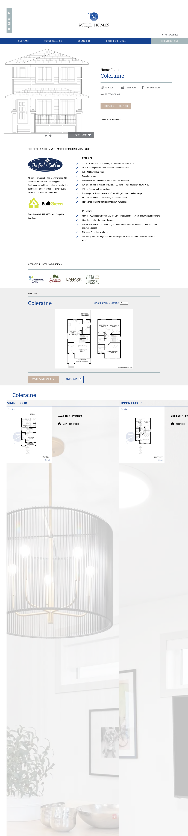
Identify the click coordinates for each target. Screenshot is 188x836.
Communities (84, 41)
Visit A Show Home (169, 41)
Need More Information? (111, 119)
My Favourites (170, 35)
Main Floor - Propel (71, 424)
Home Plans (24, 40)
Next (50, 135)
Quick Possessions (54, 40)
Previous (45, 135)
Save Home (81, 135)
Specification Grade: (106, 302)
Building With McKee (117, 40)
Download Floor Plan (116, 106)
